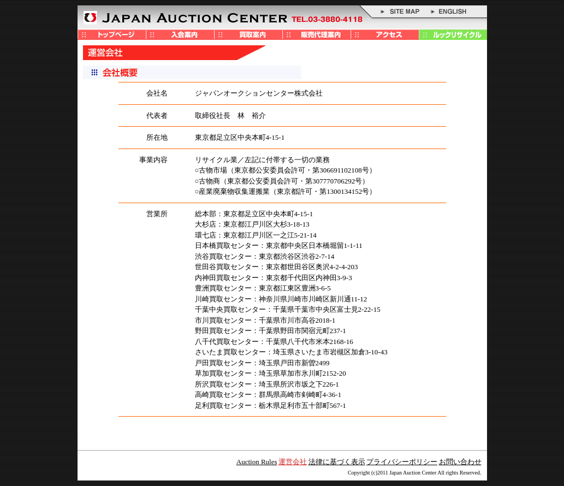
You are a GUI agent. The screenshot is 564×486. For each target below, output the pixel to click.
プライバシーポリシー (401, 462)
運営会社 (292, 462)
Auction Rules (256, 462)
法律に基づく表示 (336, 462)
